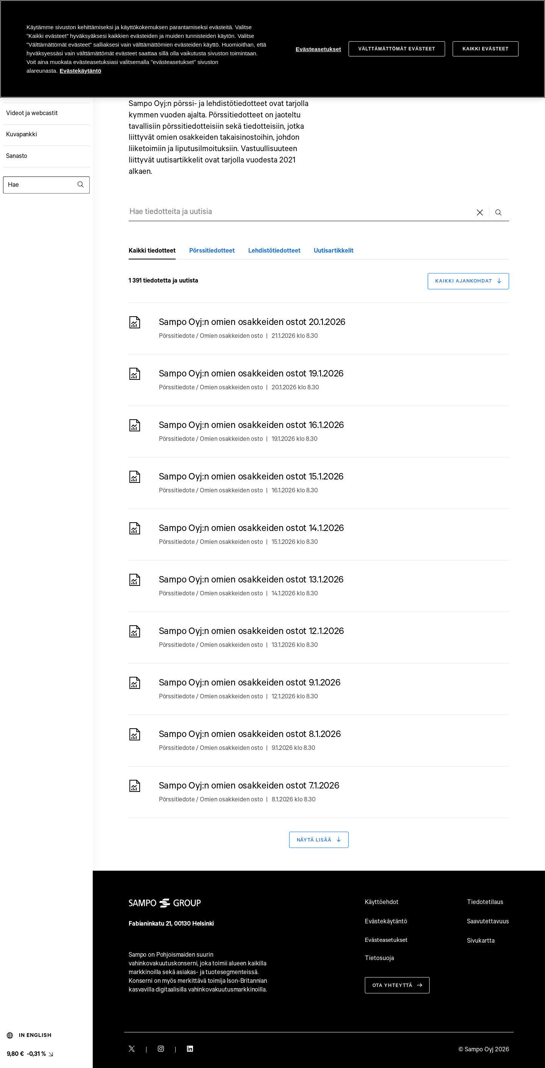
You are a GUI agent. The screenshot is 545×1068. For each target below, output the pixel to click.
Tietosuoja (379, 959)
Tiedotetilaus (485, 903)
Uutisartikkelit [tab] (333, 251)
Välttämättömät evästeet (396, 49)
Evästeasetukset (388, 940)
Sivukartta (481, 941)
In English (29, 1035)
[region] (272, 49)
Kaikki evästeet (485, 49)
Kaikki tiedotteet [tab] (152, 251)
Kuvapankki (21, 134)
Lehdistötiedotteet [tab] (274, 251)
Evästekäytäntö (386, 921)
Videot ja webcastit (32, 113)
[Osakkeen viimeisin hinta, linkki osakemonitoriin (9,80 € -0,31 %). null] (30, 1054)
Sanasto (17, 156)
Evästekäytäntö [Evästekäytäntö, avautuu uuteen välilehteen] (80, 70)
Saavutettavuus (488, 921)
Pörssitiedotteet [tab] (212, 251)
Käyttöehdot (382, 903)
